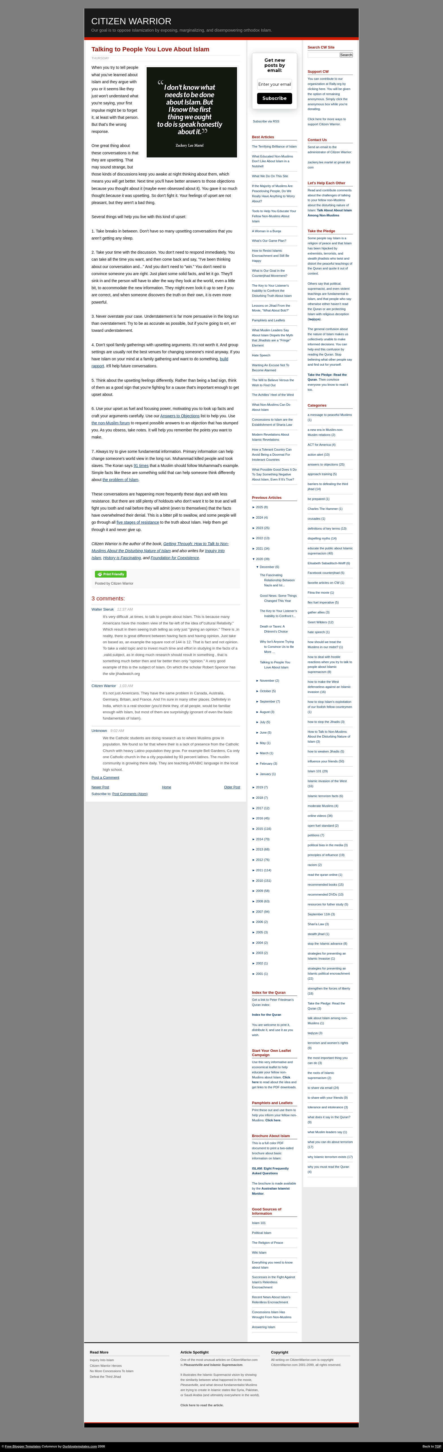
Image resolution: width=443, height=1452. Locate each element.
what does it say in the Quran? (329, 1117)
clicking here (316, 89)
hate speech (317, 632)
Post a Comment (105, 777)
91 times (141, 465)
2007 (260, 911)
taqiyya (314, 319)
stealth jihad (316, 934)
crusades (315, 518)
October (266, 691)
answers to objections (323, 464)
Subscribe (274, 98)
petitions (314, 835)
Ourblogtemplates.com (79, 1446)
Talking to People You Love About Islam (150, 49)
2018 (260, 797)
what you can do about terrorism (330, 1142)
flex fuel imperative (321, 602)
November (267, 680)
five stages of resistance (138, 522)
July (263, 722)
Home (166, 787)
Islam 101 (259, 1223)
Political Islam (261, 1232)
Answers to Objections (179, 416)
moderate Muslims (321, 806)
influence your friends (323, 761)
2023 (260, 528)
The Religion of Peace (267, 1242)
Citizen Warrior (131, 21)
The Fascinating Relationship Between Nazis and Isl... (277, 580)
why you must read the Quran (328, 1166)
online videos (317, 815)
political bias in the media (326, 845)
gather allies (316, 612)
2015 (260, 828)
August (265, 712)
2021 (260, 548)
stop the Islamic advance (325, 943)
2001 (260, 973)
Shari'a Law (316, 924)
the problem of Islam (120, 479)
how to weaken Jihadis (324, 751)
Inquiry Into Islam (102, 1360)
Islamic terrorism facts (323, 796)
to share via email (320, 1087)
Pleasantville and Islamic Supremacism (213, 1365)
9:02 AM (117, 731)
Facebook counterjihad (324, 572)
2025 (260, 507)
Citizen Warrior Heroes (106, 1365)
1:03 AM (126, 686)
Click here (272, 1120)
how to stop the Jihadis (324, 721)
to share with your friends (326, 1097)
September (268, 701)
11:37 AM (125, 609)
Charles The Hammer (323, 508)
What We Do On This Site (270, 176)
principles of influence (323, 855)
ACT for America (320, 444)
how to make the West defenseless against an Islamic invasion (329, 687)
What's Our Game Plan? (269, 240)
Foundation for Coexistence (175, 558)
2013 (260, 849)
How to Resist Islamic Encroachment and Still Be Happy (270, 255)
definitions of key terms (324, 528)
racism (313, 865)
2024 (260, 517)
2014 (260, 839)
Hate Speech (261, 355)
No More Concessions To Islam (112, 1371)
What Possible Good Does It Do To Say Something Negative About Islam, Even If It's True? (274, 474)
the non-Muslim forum (111, 423)
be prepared (316, 499)
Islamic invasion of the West (327, 781)
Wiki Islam (259, 1252)
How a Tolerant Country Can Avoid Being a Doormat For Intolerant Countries (272, 454)
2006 (260, 922)
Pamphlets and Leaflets (268, 320)
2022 (260, 538)
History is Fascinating (122, 558)
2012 (260, 859)
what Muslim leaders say (325, 1132)
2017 (260, 808)
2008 (260, 901)
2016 (260, 818)
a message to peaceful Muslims (330, 414)
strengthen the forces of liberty (329, 988)
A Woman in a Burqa (266, 231)
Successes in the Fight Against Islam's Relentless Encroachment (273, 1282)
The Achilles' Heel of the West (273, 394)
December (267, 567)
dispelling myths (319, 538)
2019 (260, 787)
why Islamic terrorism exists (327, 1157)
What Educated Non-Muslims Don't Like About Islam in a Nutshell (272, 161)
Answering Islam (263, 1327)
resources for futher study (326, 904)
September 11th (319, 914)
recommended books (323, 884)
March (265, 753)
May (263, 743)
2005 (260, 932)
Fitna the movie (319, 592)
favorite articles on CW (324, 582)
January (266, 774)
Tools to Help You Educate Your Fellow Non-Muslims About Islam (274, 216)
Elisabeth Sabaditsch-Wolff (327, 563)
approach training (320, 474)
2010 (260, 880)
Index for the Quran (266, 1014)
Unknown (99, 731)
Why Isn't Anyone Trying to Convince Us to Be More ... (277, 646)
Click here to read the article (202, 1405)
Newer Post (100, 787)
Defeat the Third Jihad (105, 1376)
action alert (316, 454)
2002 (260, 963)
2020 (260, 559)
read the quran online (323, 874)
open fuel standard (321, 825)
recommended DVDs (323, 894)
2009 (260, 890)
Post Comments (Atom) (130, 794)
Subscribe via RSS (266, 121)
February (266, 763)
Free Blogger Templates (23, 1446)
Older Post (232, 787)
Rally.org (335, 83)
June (264, 732)
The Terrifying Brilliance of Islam (274, 146)
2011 (260, 870)
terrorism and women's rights (328, 1043)
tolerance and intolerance (326, 1107)
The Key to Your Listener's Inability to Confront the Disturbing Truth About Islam (272, 290)
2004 (260, 942)
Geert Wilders (318, 622)
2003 (260, 953)
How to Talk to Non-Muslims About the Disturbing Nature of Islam (329, 736)
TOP (438, 1446)
